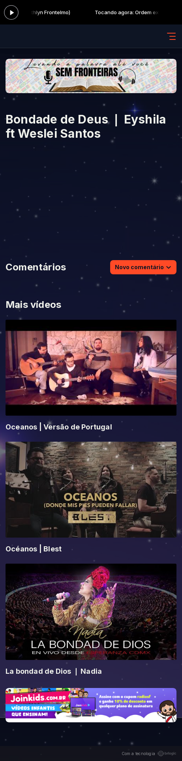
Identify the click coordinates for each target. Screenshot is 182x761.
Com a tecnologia (149, 753)
